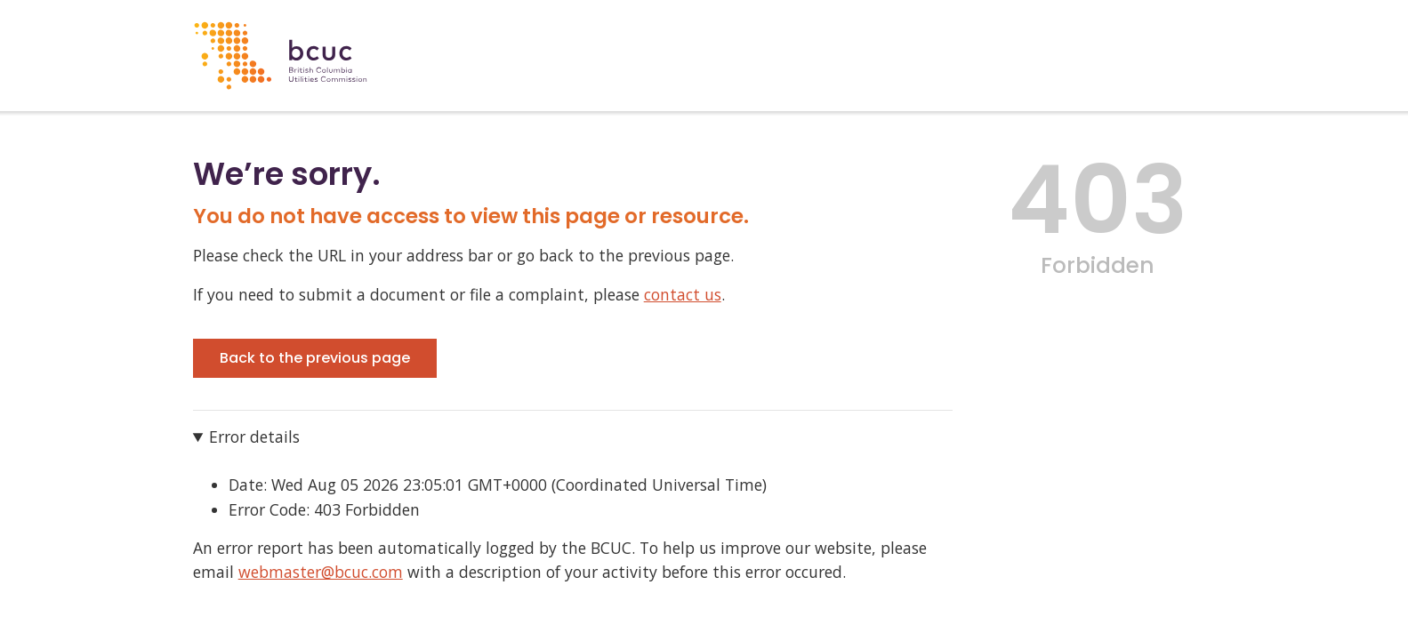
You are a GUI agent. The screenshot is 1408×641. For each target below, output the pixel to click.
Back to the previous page (315, 358)
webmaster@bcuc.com (320, 571)
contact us (682, 294)
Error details (254, 436)
